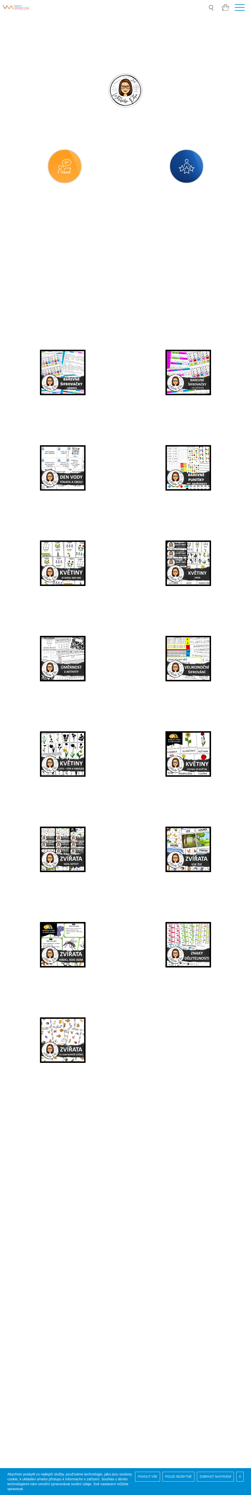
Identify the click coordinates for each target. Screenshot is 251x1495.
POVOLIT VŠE (147, 1476)
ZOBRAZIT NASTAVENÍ (215, 1476)
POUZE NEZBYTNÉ (178, 1476)
